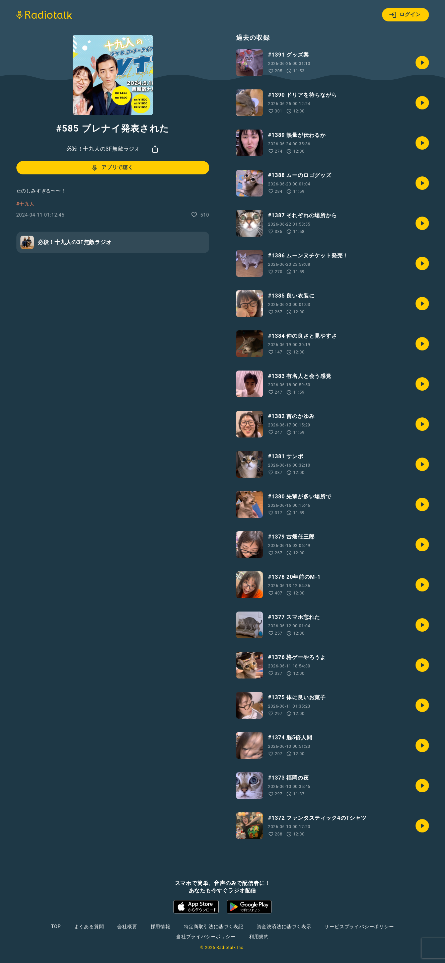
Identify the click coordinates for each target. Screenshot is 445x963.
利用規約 (259, 936)
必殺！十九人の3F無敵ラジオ (103, 149)
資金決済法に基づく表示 (284, 926)
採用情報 (160, 926)
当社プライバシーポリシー (206, 936)
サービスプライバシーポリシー (359, 926)
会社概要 (127, 926)
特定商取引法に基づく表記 (213, 926)
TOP (56, 926)
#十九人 (25, 204)
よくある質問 (89, 926)
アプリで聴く (112, 168)
